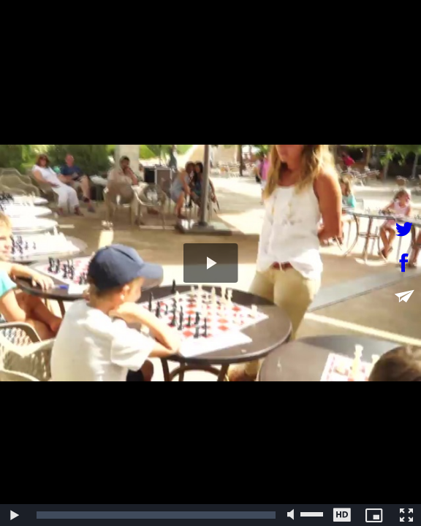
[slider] (156, 515)
